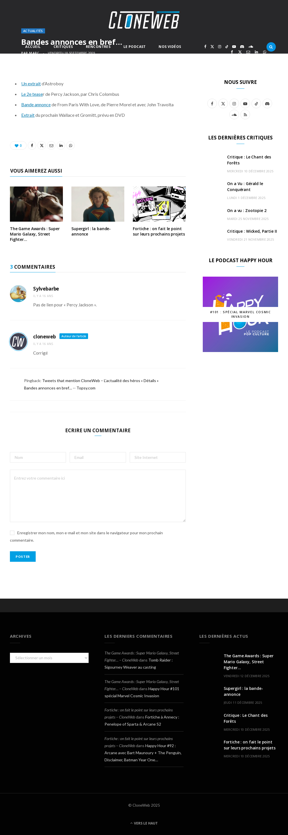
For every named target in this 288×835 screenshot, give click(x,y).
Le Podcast (134, 46)
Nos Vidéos (170, 46)
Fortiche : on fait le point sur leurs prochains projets (159, 231)
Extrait (28, 115)
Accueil (32, 46)
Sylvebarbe (46, 288)
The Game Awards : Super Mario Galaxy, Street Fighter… (35, 234)
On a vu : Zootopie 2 (246, 210)
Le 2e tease (32, 94)
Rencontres (98, 46)
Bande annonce (36, 104)
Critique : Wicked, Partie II (252, 231)
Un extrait (31, 83)
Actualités (33, 31)
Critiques (63, 46)
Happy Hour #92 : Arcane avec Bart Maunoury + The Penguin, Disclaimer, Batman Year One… (143, 752)
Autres (104, 60)
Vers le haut (144, 823)
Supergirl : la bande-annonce (91, 231)
